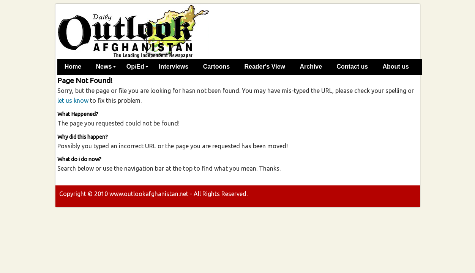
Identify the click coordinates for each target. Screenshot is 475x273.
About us (396, 66)
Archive (311, 66)
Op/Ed (135, 66)
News (104, 66)
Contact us (352, 66)
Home (73, 66)
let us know (72, 100)
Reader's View (264, 66)
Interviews (173, 66)
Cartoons (216, 66)
